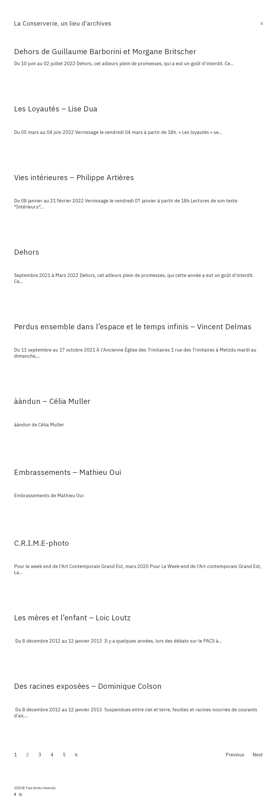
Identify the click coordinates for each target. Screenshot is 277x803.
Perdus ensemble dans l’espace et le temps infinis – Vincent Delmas (132, 326)
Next (258, 755)
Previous (235, 755)
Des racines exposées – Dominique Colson (88, 686)
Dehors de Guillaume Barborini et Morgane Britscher (105, 51)
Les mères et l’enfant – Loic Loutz (72, 617)
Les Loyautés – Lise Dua (56, 109)
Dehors (26, 252)
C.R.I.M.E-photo (41, 543)
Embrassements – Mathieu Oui (67, 472)
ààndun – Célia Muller (52, 401)
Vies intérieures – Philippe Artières (74, 177)
